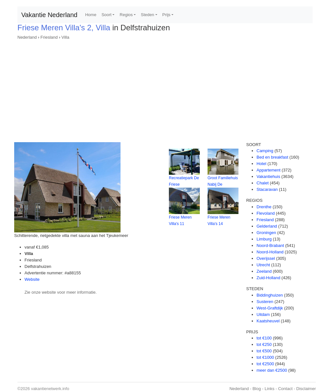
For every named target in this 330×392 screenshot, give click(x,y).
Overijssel (266, 258)
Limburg (264, 239)
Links (269, 388)
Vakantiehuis (268, 176)
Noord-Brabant (270, 245)
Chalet (263, 183)
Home (90, 14)
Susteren (265, 301)
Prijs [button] (166, 14)
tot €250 (264, 344)
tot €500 (264, 350)
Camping (265, 150)
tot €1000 (265, 357)
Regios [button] (126, 14)
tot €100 (264, 338)
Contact (285, 388)
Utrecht (263, 264)
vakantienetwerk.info (50, 388)
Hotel (261, 163)
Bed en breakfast (272, 157)
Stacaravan (267, 189)
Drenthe (264, 206)
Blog (256, 388)
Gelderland (267, 226)
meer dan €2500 (272, 370)
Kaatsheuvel (268, 320)
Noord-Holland (270, 252)
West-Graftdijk (270, 308)
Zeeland (264, 271)
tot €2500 (265, 363)
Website (32, 279)
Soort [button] (107, 14)
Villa (65, 37)
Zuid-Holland (268, 277)
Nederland (27, 37)
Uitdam (263, 314)
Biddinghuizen (270, 295)
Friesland (49, 37)
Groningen (266, 232)
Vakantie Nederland (49, 14)
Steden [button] (147, 14)
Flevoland (266, 213)
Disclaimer (306, 388)
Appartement (268, 170)
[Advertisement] (165, 89)
